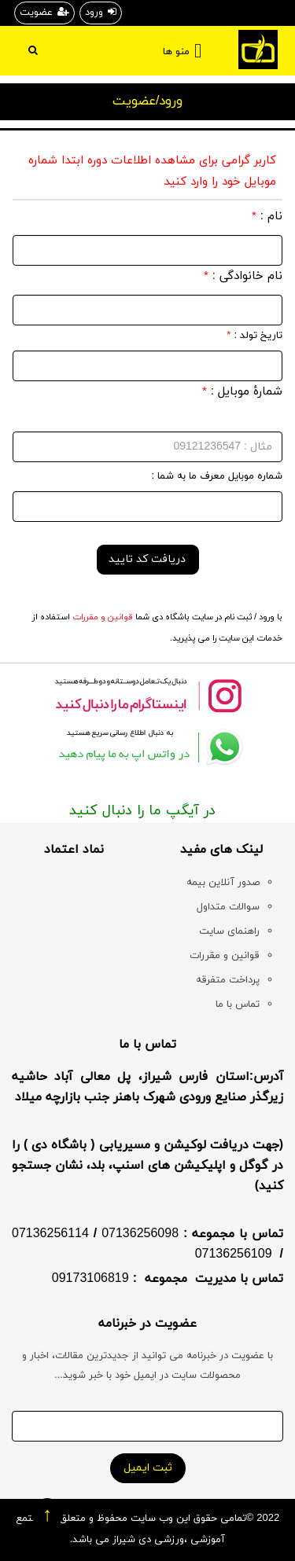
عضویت (44, 13)
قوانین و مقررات (101, 617)
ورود (100, 13)
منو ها (176, 52)
